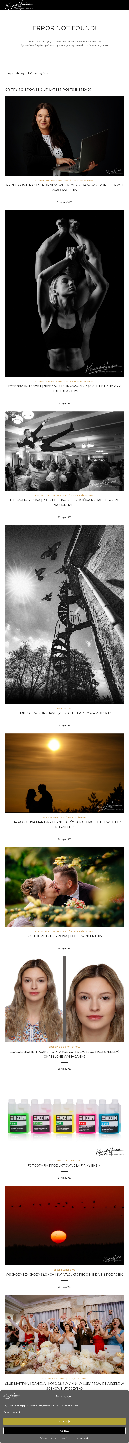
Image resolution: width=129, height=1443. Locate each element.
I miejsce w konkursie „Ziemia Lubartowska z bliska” (64, 713)
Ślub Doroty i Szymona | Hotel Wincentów (64, 936)
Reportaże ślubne (82, 495)
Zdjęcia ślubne (77, 817)
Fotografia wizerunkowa (52, 180)
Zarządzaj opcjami (11, 1412)
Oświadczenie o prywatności (75, 1438)
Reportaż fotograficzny (51, 495)
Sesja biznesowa (83, 180)
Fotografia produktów (64, 1161)
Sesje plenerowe (53, 817)
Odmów (64, 1430)
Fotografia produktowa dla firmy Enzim (64, 1165)
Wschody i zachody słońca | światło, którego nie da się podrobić (64, 1274)
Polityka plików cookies (50, 1438)
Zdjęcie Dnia (64, 708)
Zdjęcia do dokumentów (64, 1047)
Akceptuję (64, 1421)
